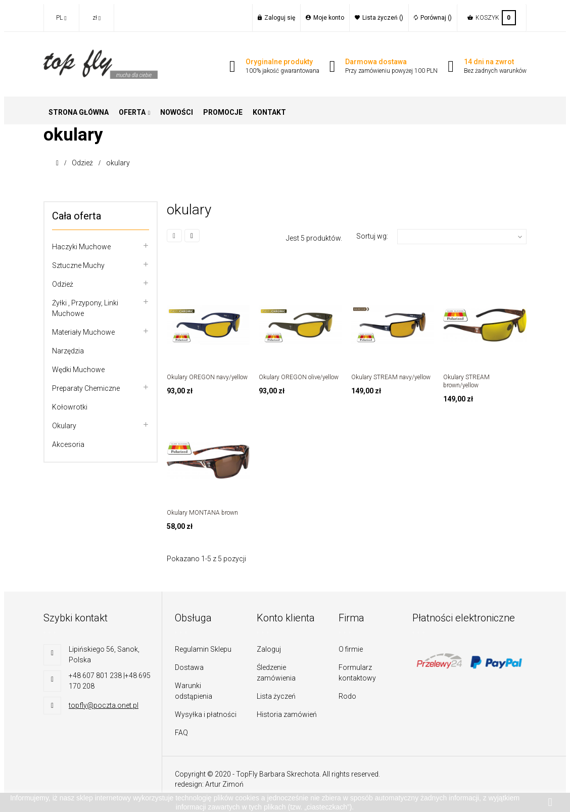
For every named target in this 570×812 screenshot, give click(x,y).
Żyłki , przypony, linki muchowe (85, 308)
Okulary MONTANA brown (202, 512)
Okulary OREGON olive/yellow (299, 377)
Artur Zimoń (224, 784)
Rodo (347, 696)
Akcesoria (68, 444)
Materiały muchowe (83, 332)
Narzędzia (68, 351)
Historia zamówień (287, 714)
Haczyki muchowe (81, 247)
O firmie (351, 649)
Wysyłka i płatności (205, 714)
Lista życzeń (276, 696)
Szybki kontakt (75, 618)
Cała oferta (76, 216)
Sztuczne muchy (78, 265)
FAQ (181, 733)
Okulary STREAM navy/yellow (391, 377)
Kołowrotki (69, 407)
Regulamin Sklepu (203, 649)
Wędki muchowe (78, 370)
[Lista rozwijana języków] (61, 17)
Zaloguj (269, 649)
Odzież (62, 284)
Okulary (64, 426)
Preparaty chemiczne (86, 388)
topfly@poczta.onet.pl (103, 705)
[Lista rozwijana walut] (96, 17)
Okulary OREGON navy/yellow (207, 377)
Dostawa (189, 667)
